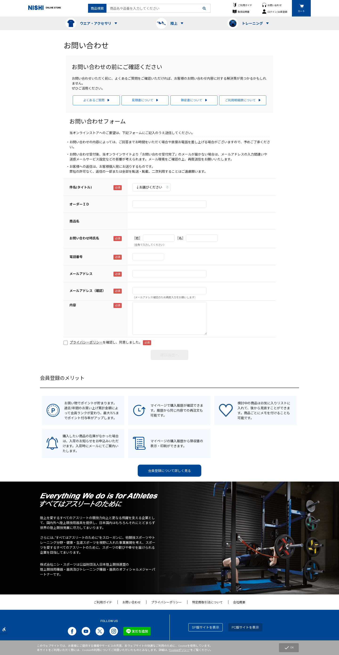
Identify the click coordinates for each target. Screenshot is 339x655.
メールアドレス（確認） (87, 291)
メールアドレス (81, 274)
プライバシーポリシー (166, 602)
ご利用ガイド (245, 5)
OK (289, 648)
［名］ (180, 238)
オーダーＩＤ (79, 204)
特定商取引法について (207, 602)
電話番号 (76, 257)
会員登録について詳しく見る (169, 471)
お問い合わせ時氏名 (84, 238)
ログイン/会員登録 (277, 11)
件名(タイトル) (80, 187)
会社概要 (239, 602)
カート (301, 11)
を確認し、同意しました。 (110, 342)
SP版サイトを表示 (205, 627)
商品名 (74, 221)
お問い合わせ (274, 5)
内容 (72, 305)
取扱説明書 (244, 11)
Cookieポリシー (179, 649)
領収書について (191, 100)
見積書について (142, 100)
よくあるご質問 (94, 100)
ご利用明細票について (240, 100)
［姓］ (137, 238)
